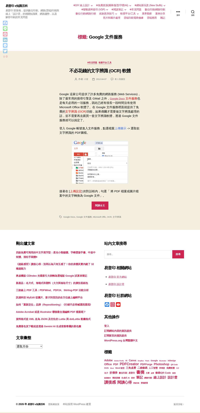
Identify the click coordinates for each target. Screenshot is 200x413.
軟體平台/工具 (128, 13)
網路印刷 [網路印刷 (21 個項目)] (148, 379)
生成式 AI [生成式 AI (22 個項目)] (125, 379)
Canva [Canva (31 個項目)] (132, 361)
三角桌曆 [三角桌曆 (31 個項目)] (131, 368)
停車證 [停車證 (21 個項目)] (162, 369)
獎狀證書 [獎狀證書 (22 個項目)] (116, 379)
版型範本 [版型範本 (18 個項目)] (107, 379)
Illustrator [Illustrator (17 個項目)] (162, 361)
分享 (5, 56)
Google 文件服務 (85, 218)
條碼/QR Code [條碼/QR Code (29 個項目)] (163, 373)
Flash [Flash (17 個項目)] (147, 361)
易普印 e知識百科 (18, 6)
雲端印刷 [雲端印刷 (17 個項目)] (136, 384)
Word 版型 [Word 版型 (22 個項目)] (120, 369)
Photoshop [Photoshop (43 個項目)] (161, 365)
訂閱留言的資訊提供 (117, 336)
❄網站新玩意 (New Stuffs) (148, 5)
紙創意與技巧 (106, 13)
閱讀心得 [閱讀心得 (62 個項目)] (124, 383)
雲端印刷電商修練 (133, 17)
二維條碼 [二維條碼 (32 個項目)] (142, 368)
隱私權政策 (56, 405)
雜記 (162, 17)
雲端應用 (152, 17)
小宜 (85, 80)
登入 (107, 326)
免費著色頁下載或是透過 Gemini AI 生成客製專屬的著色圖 (54, 353)
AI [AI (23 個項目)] (126, 361)
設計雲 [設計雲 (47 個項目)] (172, 378)
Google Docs (118, 99)
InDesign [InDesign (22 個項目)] (172, 361)
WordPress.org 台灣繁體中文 (123, 341)
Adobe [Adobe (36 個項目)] (108, 361)
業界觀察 (147, 13)
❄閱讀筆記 (117, 9)
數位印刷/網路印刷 (155, 9)
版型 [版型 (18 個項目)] (173, 374)
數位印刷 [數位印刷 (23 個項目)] (123, 374)
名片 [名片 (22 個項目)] (106, 374)
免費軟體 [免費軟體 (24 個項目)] (170, 369)
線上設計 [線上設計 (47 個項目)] (160, 378)
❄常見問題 (135, 9)
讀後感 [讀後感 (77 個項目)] (110, 383)
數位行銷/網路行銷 (86, 13)
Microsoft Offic (101, 218)
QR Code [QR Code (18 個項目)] (174, 365)
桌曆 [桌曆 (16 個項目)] (152, 374)
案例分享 (160, 13)
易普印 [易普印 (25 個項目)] (132, 373)
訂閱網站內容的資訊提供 (120, 331)
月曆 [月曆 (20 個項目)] (147, 374)
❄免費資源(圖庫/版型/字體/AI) (112, 5)
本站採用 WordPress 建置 (80, 405)
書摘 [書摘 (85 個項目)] (140, 373)
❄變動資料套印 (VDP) (93, 9)
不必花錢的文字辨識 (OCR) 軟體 (100, 71)
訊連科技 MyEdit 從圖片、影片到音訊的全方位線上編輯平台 (55, 311)
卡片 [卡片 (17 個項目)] (177, 369)
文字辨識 (120, 218)
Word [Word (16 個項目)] (112, 369)
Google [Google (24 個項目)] (154, 361)
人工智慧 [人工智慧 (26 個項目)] (153, 369)
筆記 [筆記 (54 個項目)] (139, 378)
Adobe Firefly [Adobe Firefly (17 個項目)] (119, 361)
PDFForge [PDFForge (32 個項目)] (146, 365)
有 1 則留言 (120, 80)
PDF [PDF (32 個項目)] (115, 365)
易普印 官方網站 (119, 277)
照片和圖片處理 (111, 17)
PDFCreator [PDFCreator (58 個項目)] (129, 365)
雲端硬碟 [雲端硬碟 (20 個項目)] (144, 384)
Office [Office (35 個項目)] (108, 365)
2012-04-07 (101, 80)
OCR (112, 218)
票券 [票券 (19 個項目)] (133, 379)
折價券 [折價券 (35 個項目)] (113, 373)
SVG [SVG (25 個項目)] (106, 369)
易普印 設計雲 (117, 284)
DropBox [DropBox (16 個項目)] (141, 361)
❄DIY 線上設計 (81, 5)
